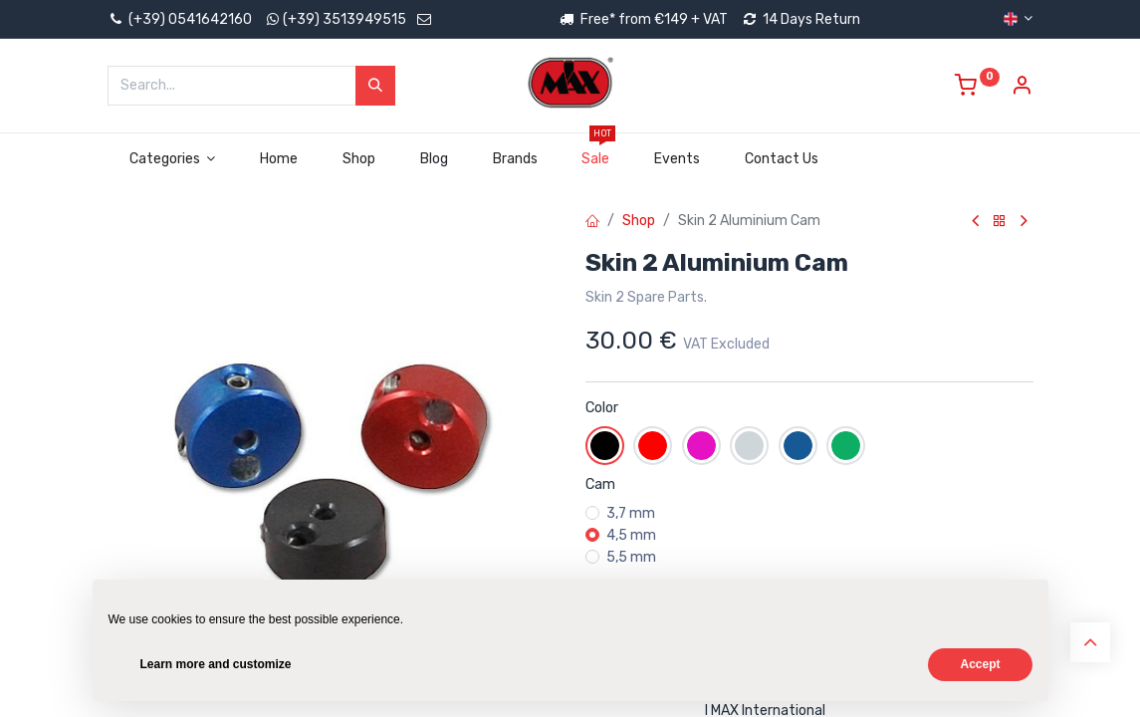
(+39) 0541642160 (180, 19)
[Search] (375, 86)
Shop (638, 220)
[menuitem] (279, 159)
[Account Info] (1021, 88)
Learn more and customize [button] (216, 664)
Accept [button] (980, 664)
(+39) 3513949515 (344, 19)
